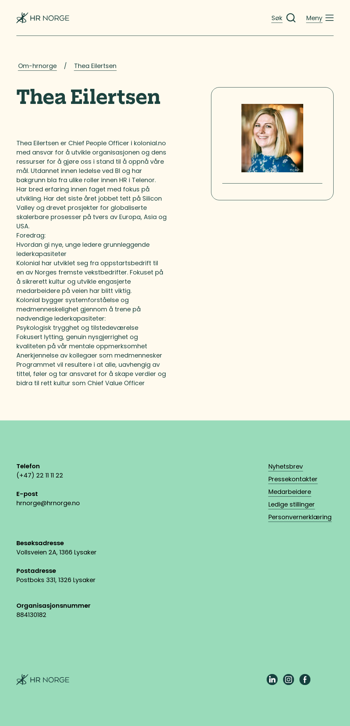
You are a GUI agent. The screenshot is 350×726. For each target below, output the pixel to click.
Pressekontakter (293, 479)
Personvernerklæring (300, 517)
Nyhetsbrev (285, 466)
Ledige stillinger (291, 504)
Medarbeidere (289, 491)
